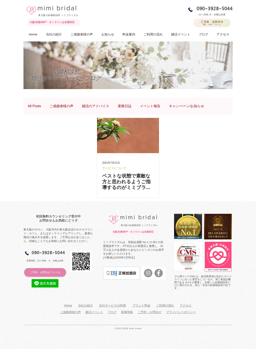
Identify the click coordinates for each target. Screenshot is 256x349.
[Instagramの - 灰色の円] (148, 273)
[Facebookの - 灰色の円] (158, 273)
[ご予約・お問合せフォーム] (45, 272)
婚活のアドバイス (95, 106)
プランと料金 (141, 305)
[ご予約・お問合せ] (212, 23)
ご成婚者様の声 (61, 106)
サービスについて (114, 168)
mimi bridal (57, 8)
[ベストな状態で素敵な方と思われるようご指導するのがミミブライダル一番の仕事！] (128, 135)
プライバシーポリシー (181, 312)
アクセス (186, 305)
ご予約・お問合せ (149, 312)
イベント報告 (150, 106)
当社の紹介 (85, 305)
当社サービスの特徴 (112, 305)
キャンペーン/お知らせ (186, 106)
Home (68, 305)
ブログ (112, 312)
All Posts (34, 106)
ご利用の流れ (165, 305)
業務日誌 (124, 106)
